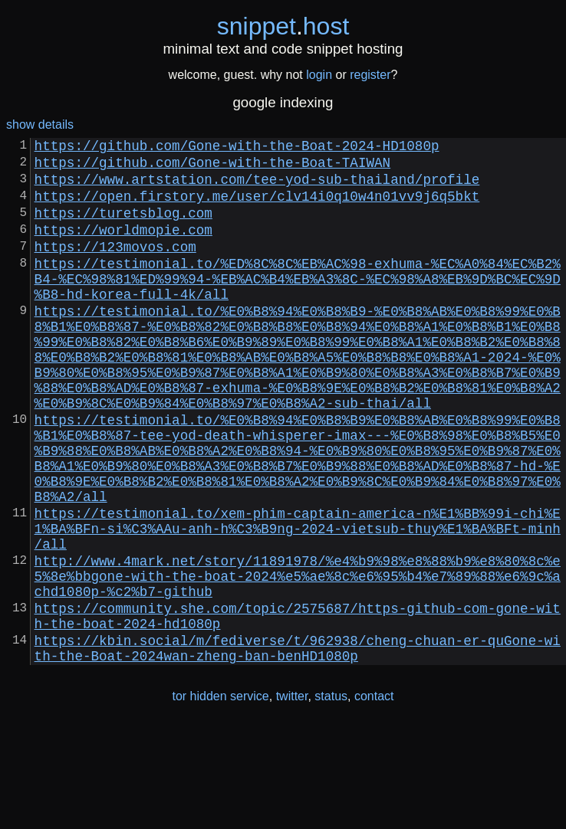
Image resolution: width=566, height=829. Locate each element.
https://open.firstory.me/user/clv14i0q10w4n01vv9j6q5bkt (257, 207)
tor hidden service (220, 797)
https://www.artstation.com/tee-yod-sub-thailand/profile (257, 188)
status (330, 797)
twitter (292, 797)
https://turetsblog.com (123, 227)
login (319, 74)
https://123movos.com (115, 267)
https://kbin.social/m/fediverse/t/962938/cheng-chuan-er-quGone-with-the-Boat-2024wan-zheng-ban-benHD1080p (298, 747)
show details (40, 124)
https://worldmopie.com (123, 247)
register (370, 74)
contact (374, 797)
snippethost (283, 26)
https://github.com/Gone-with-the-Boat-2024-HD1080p (237, 148)
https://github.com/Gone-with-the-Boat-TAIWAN (212, 168)
